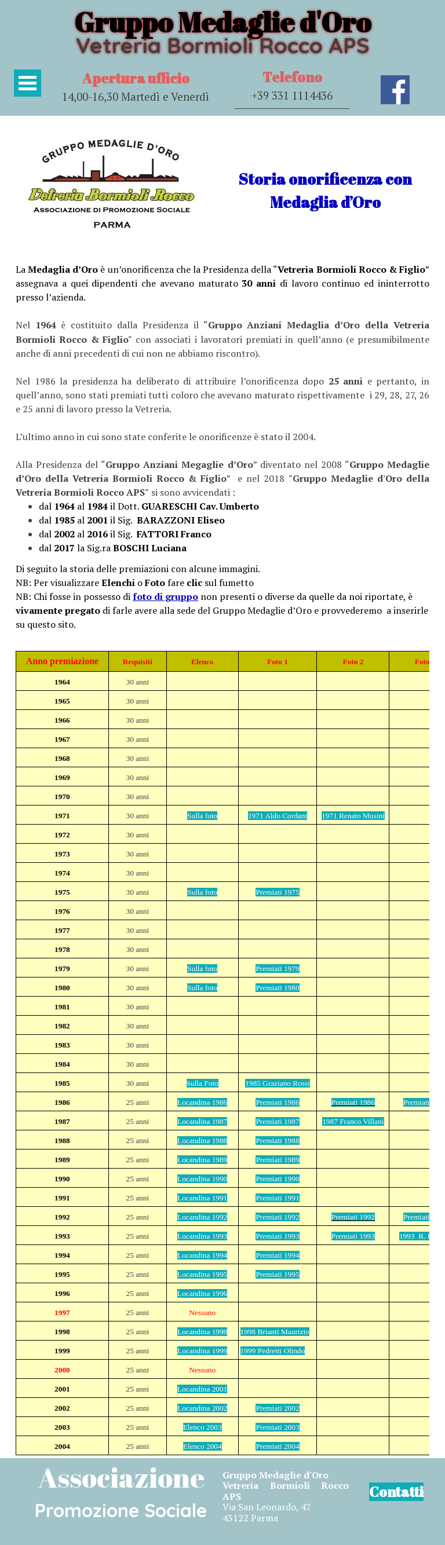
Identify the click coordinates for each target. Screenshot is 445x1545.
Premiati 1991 (277, 1197)
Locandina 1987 (202, 1121)
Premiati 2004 (277, 1446)
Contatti (396, 1491)
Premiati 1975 (277, 892)
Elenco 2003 (202, 1427)
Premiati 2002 (277, 1408)
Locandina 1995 (202, 1274)
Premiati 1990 (277, 1178)
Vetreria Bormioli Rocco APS (222, 45)
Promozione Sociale (121, 1510)
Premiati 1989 (277, 1159)
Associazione (121, 1477)
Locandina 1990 (202, 1178)
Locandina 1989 (202, 1159)
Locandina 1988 (202, 1140)
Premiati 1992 (277, 1217)
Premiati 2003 (277, 1427)
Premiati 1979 (277, 968)
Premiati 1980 (277, 987)
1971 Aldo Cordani (277, 815)
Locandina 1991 (202, 1197)
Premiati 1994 (277, 1255)
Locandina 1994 (202, 1255)
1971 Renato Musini (353, 815)
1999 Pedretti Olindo (272, 1350)
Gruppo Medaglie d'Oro (222, 22)
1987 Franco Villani (353, 1121)
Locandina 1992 (202, 1217)
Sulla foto (202, 815)
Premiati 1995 (277, 1274)
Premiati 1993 (277, 1236)
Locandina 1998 (202, 1331)
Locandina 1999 (202, 1350)
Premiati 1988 (277, 1140)
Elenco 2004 (202, 1446)
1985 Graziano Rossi (277, 1083)
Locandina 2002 (202, 1408)
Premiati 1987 (277, 1121)
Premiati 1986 (277, 1102)
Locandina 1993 (202, 1236)
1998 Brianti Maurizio (274, 1331)
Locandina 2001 (202, 1389)
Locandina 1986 (202, 1102)
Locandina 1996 (202, 1293)
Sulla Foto (202, 1083)
